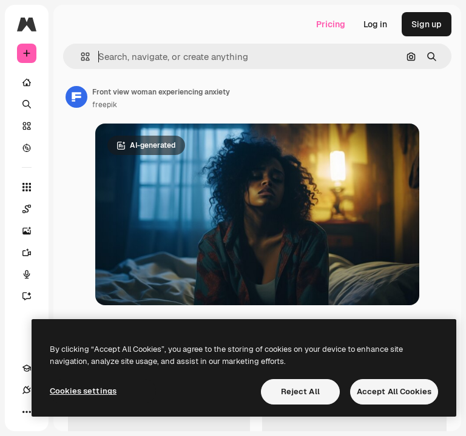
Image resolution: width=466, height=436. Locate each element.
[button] (80, 56)
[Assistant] (33, 296)
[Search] (26, 104)
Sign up (426, 24)
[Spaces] (33, 209)
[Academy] (26, 368)
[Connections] (26, 390)
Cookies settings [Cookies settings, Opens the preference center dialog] (83, 391)
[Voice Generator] (33, 274)
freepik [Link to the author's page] (104, 105)
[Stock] (26, 126)
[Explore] (26, 147)
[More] (26, 411)
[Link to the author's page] (76, 97)
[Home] (26, 82)
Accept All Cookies (394, 391)
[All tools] (26, 187)
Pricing (330, 24)
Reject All (300, 391)
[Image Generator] (33, 230)
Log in (375, 24)
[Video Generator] (33, 252)
